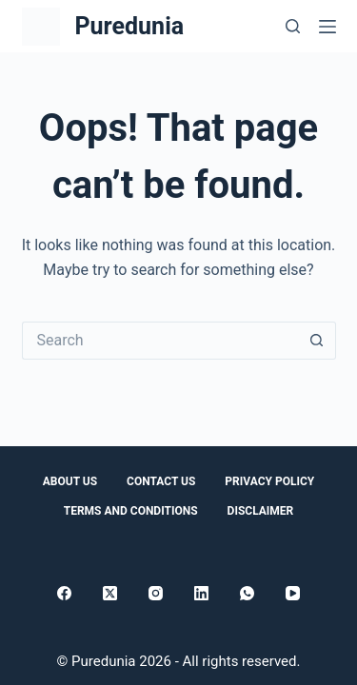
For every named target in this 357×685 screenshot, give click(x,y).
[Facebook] (64, 593)
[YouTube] (293, 593)
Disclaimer (261, 511)
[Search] (293, 26)
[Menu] (327, 26)
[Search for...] (160, 341)
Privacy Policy (269, 481)
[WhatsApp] (247, 593)
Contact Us (161, 481)
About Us (70, 481)
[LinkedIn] (201, 593)
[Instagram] (156, 593)
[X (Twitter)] (110, 593)
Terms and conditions (131, 511)
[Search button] (317, 341)
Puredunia (130, 26)
